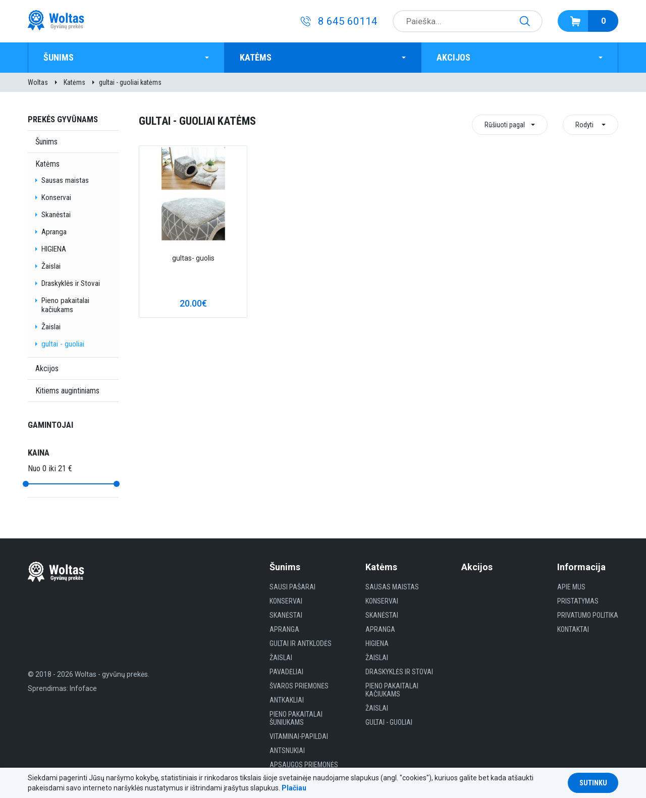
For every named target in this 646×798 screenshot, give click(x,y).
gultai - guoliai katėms (130, 82)
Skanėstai (56, 214)
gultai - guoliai (62, 343)
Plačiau (294, 788)
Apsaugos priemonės (304, 765)
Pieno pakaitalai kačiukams (65, 305)
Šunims (58, 57)
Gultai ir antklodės (301, 643)
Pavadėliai (286, 672)
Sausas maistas (65, 180)
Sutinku (593, 783)
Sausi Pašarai (292, 587)
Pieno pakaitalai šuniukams (296, 718)
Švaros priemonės (299, 686)
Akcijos (453, 57)
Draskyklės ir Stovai (70, 283)
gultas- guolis (193, 258)
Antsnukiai (287, 750)
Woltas (38, 82)
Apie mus (571, 587)
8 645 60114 (348, 21)
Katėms (256, 57)
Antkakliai (287, 700)
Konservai (56, 197)
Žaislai (51, 266)
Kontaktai (573, 629)
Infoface (83, 688)
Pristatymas (578, 601)
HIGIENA (53, 249)
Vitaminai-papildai (299, 736)
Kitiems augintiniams (67, 390)
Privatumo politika (587, 615)
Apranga (54, 231)
